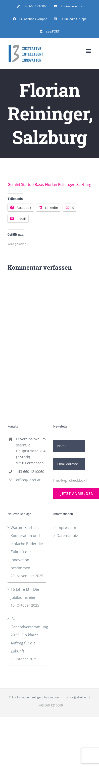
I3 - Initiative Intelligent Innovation (35, 697)
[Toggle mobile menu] (88, 51)
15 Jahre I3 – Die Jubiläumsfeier (25, 593)
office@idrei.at (28, 479)
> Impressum (64, 527)
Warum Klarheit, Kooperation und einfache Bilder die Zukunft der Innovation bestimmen (27, 547)
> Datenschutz (65, 535)
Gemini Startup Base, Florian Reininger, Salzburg (49, 184)
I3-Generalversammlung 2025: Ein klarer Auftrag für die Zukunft (27, 635)
